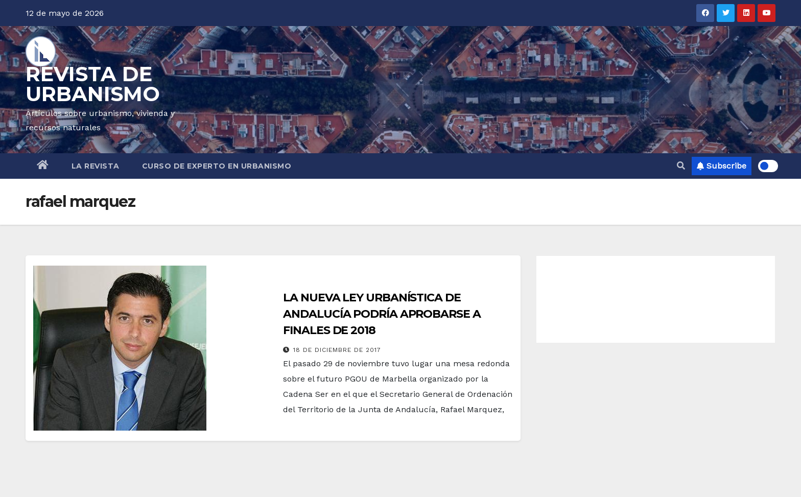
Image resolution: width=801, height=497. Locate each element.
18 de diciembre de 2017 (337, 349)
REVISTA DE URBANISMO (93, 83)
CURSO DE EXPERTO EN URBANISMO (217, 166)
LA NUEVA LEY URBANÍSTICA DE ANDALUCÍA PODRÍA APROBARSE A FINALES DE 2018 (381, 314)
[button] (681, 166)
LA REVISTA (96, 166)
